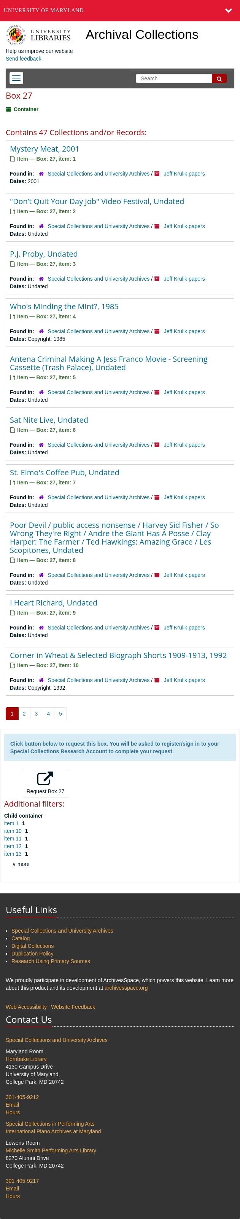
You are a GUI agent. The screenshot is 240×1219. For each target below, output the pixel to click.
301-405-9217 (22, 1181)
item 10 (13, 831)
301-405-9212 (22, 1097)
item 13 (13, 854)
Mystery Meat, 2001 (44, 149)
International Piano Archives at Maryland (53, 1131)
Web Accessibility (26, 1007)
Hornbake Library (26, 1059)
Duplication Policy (32, 954)
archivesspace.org (126, 988)
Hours (13, 1112)
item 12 (13, 846)
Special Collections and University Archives (99, 174)
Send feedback (23, 59)
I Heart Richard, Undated (53, 603)
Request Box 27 (46, 783)
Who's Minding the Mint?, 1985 (64, 306)
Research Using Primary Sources (50, 961)
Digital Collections (32, 946)
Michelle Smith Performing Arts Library (51, 1150)
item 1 (12, 823)
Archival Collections (142, 34)
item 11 (13, 839)
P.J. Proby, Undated (44, 254)
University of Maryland (44, 10)
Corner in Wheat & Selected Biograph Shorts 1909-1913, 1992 (118, 655)
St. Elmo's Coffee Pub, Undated (64, 472)
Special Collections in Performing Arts (50, 1124)
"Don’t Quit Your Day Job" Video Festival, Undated (97, 201)
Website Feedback (73, 1007)
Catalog (20, 938)
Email (12, 1105)
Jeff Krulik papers (184, 174)
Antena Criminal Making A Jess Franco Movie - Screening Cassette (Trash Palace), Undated (109, 363)
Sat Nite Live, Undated (49, 420)
